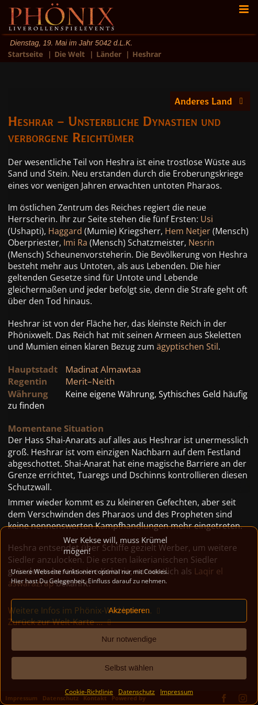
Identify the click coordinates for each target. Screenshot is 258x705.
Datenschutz (136, 691)
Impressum (176, 691)
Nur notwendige (129, 638)
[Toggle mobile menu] (244, 9)
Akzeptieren (129, 610)
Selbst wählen (129, 667)
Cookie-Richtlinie (89, 691)
